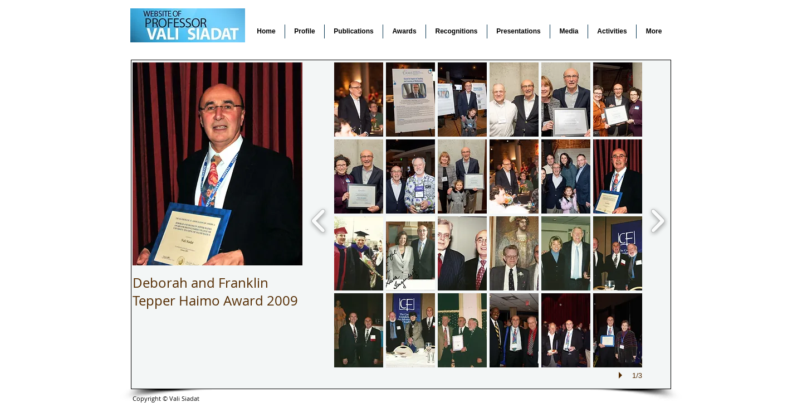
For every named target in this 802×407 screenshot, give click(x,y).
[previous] (318, 219)
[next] (657, 219)
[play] (622, 375)
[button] (358, 99)
